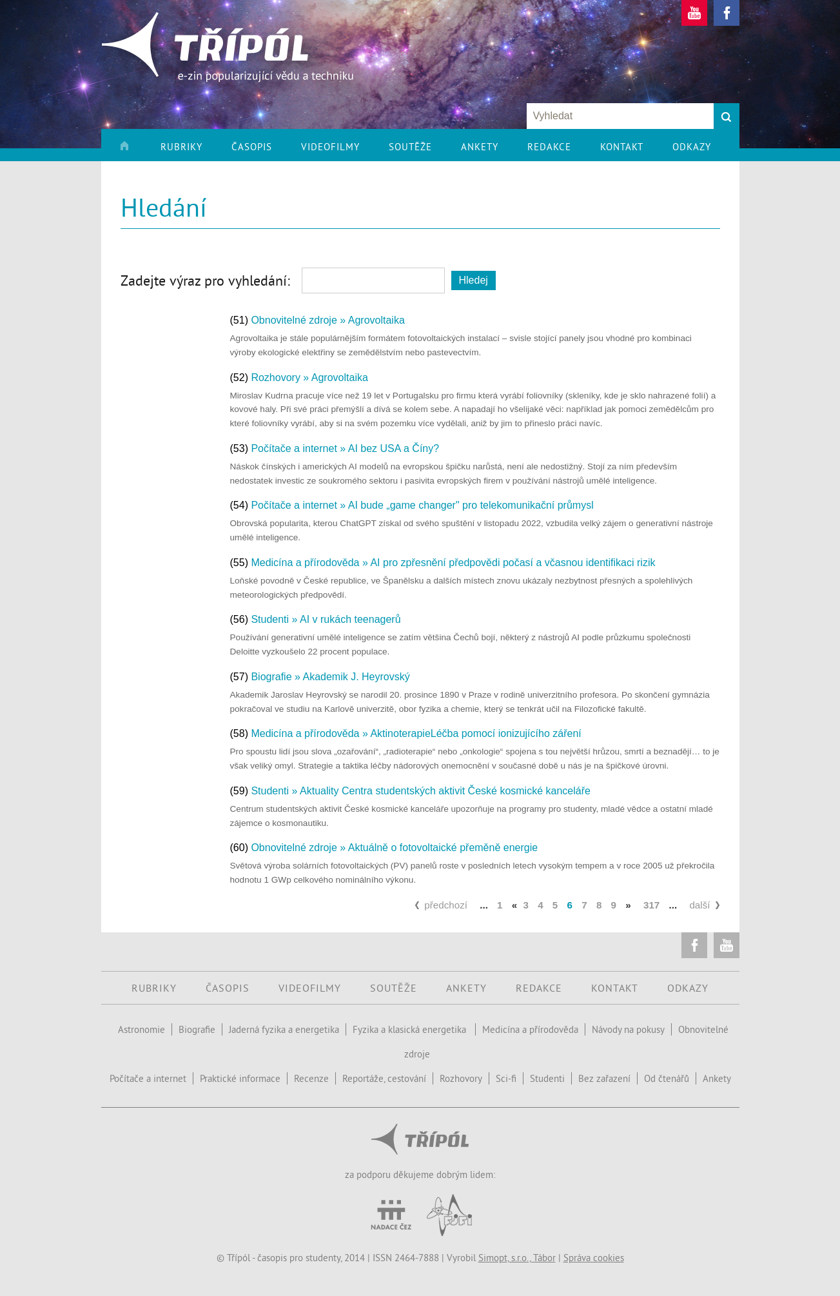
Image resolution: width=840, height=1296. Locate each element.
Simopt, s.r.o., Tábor (517, 1258)
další (699, 904)
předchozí (445, 904)
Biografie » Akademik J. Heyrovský (330, 676)
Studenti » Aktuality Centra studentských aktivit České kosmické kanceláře (420, 790)
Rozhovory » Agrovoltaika (309, 377)
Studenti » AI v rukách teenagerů (325, 619)
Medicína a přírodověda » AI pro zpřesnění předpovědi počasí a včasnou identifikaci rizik (453, 562)
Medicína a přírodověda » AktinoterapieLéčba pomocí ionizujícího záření (416, 733)
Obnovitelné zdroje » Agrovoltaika (327, 320)
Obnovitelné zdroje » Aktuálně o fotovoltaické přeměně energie (394, 847)
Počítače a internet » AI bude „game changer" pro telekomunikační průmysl (422, 505)
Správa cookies (593, 1258)
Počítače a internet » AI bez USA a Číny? (345, 448)
